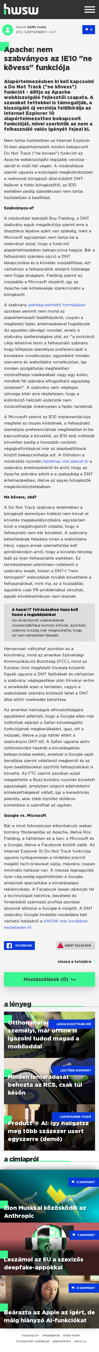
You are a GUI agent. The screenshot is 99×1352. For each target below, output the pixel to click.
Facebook (19, 945)
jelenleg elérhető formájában (56, 305)
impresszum (30, 1335)
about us (80, 1341)
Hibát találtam (74, 945)
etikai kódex (71, 1335)
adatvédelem (62, 1341)
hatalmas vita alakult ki (65, 461)
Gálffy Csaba (36, 27)
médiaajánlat (51, 1335)
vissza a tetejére (75, 962)
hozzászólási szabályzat (32, 1341)
